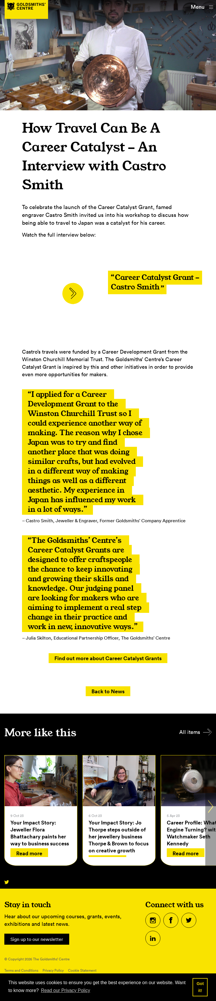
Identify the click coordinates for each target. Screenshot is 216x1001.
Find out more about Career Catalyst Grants (108, 658)
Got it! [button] (200, 987)
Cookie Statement (82, 971)
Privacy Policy (53, 971)
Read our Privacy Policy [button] (65, 990)
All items (189, 732)
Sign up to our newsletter (40, 939)
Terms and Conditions (21, 971)
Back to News (108, 691)
